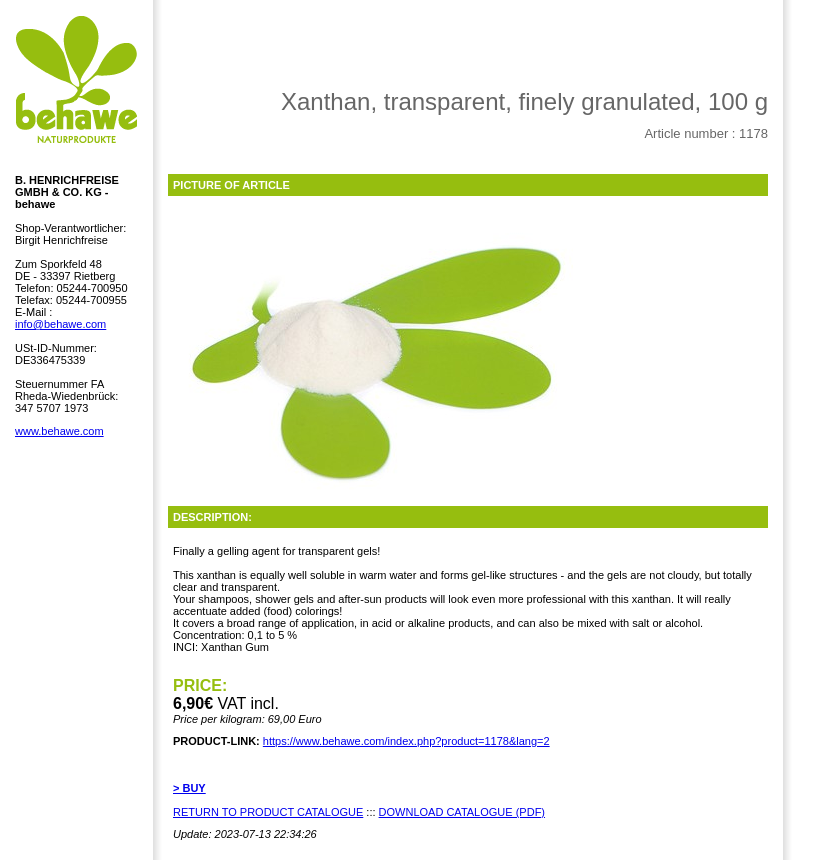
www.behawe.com (59, 431)
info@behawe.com (60, 324)
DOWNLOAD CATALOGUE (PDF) (462, 812)
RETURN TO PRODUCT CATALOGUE (268, 812)
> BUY (189, 788)
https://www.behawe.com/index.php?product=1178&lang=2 (406, 741)
